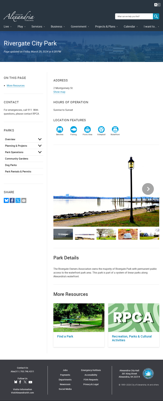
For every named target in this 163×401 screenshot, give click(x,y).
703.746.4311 (27, 371)
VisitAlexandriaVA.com (22, 392)
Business (56, 26)
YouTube (30, 382)
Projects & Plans (105, 26)
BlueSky (15, 382)
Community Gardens (16, 158)
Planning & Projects (16, 145)
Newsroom (65, 384)
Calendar (129, 26)
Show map (59, 92)
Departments (65, 379)
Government (78, 26)
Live (6, 26)
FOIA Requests (91, 379)
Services (36, 26)
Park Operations (14, 152)
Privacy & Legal (91, 384)
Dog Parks (11, 165)
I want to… (150, 26)
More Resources (16, 85)
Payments (65, 374)
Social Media (65, 388)
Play (20, 26)
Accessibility (91, 374)
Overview (10, 139)
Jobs (65, 370)
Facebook (20, 382)
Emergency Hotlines (91, 370)
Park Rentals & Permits (18, 171)
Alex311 (15, 371)
